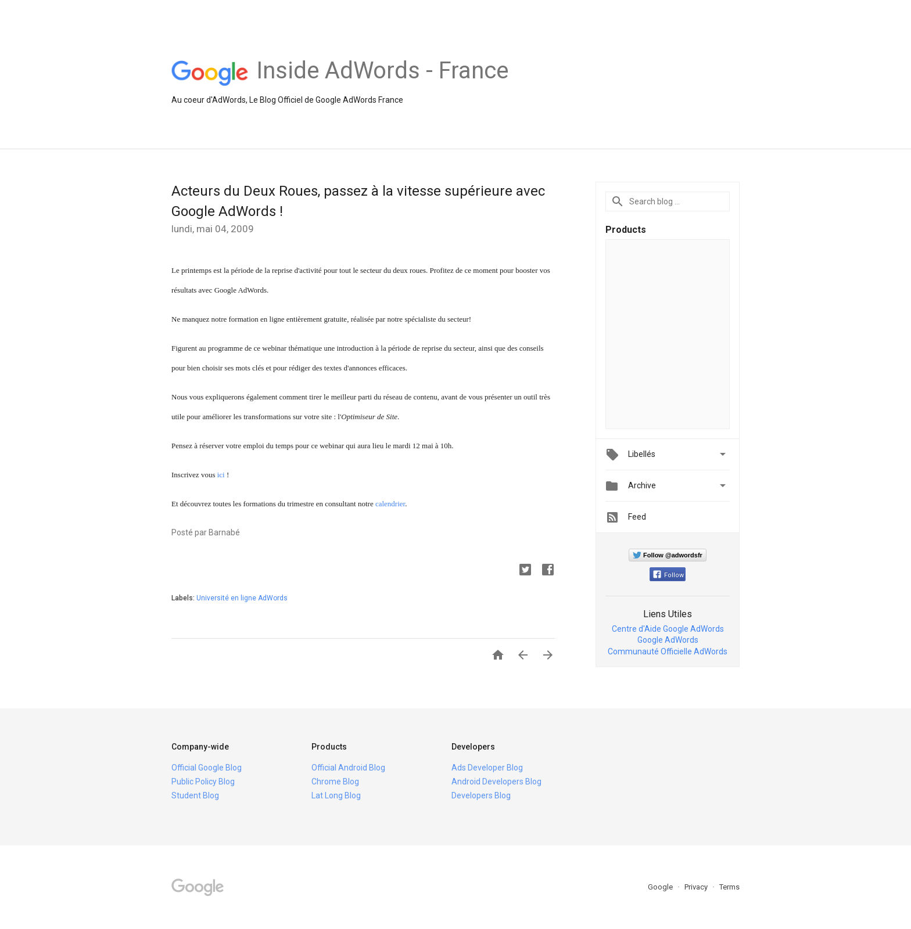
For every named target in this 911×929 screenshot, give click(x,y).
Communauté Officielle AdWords (667, 651)
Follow (668, 575)
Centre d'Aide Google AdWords (668, 628)
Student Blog (195, 795)
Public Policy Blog (203, 781)
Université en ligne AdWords (242, 598)
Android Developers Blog (496, 781)
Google (661, 887)
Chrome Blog (335, 781)
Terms (729, 887)
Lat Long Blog (336, 795)
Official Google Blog (206, 767)
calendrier (390, 503)
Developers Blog (481, 795)
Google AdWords (667, 639)
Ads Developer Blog (487, 767)
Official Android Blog (348, 767)
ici (221, 474)
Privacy (696, 887)
